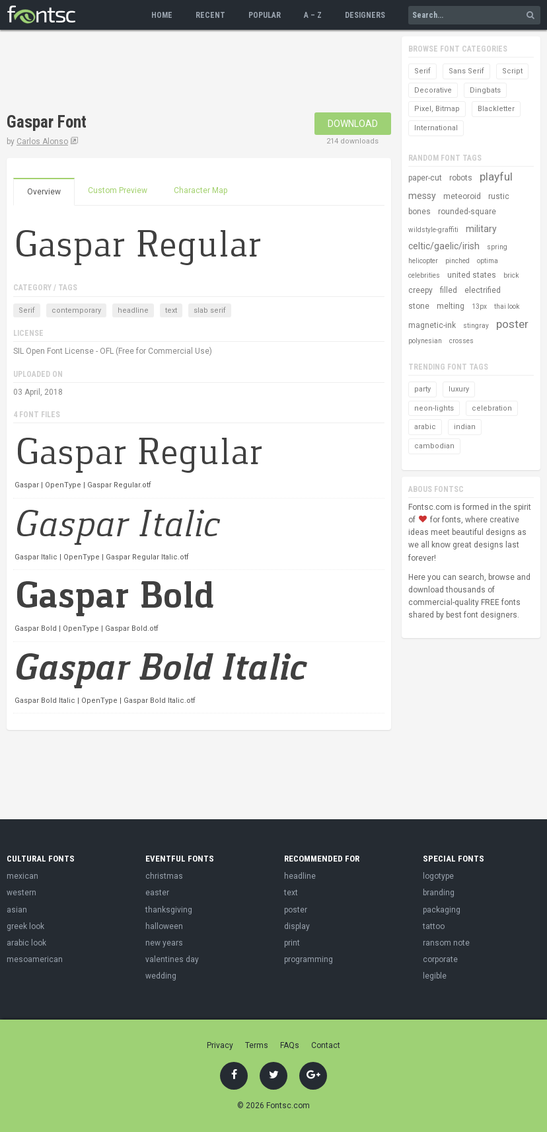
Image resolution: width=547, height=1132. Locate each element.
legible (435, 976)
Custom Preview (117, 190)
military (481, 228)
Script (512, 71)
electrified (482, 290)
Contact (325, 1045)
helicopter (423, 260)
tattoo (434, 926)
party (422, 389)
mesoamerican (35, 959)
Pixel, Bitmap (437, 108)
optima (487, 260)
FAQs (289, 1045)
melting (450, 306)
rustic (498, 196)
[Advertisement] (247, 72)
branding (439, 892)
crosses (461, 340)
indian (465, 427)
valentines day (172, 959)
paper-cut (425, 177)
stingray (476, 325)
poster (512, 324)
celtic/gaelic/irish (444, 246)
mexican (22, 876)
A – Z (313, 15)
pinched (457, 260)
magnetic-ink (432, 325)
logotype (438, 876)
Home (161, 15)
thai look (506, 306)
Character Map (200, 190)
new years (164, 943)
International (436, 128)
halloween (164, 926)
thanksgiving (168, 909)
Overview (44, 191)
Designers (365, 15)
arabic (425, 427)
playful (496, 176)
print (292, 943)
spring (497, 247)
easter (157, 892)
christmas (164, 876)
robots (460, 177)
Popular (264, 15)
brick (511, 275)
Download (353, 123)
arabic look (26, 943)
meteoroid (462, 196)
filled (448, 290)
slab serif (210, 310)
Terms (256, 1045)
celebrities (424, 275)
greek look (25, 926)
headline (133, 310)
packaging (441, 909)
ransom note (446, 943)
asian (17, 909)
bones (419, 211)
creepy (420, 290)
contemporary (76, 310)
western (21, 892)
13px (479, 306)
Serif (26, 310)
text (171, 310)
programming (308, 959)
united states (471, 275)
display (297, 926)
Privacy (220, 1045)
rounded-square (467, 211)
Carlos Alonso (42, 141)
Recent (210, 15)
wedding (160, 976)
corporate (440, 959)
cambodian (434, 446)
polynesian (425, 340)
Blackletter (496, 108)
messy (422, 195)
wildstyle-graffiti (433, 229)
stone (418, 306)
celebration (492, 408)
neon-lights (434, 408)
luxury (459, 389)
